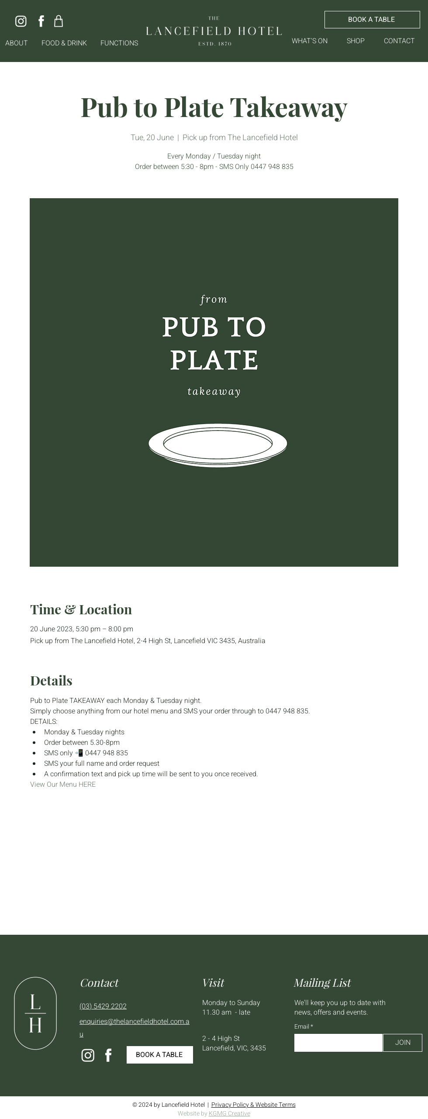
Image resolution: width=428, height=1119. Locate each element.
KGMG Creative (229, 1113)
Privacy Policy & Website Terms (253, 1104)
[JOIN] (402, 1043)
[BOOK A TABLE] (372, 19)
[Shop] (58, 20)
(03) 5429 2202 (103, 1006)
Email (302, 1027)
